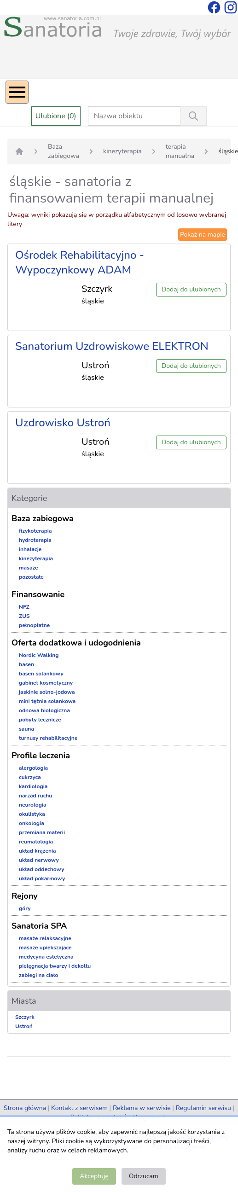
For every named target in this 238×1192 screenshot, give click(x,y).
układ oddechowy (41, 869)
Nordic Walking (38, 655)
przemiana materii (42, 832)
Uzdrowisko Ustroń (62, 422)
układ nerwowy (39, 860)
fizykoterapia (35, 531)
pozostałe (31, 577)
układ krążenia (37, 851)
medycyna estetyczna (46, 956)
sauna (26, 729)
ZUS (24, 616)
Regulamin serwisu (203, 1108)
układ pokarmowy (42, 878)
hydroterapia (35, 540)
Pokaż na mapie (202, 234)
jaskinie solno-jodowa (47, 692)
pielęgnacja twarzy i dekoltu (55, 966)
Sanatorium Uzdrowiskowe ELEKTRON (112, 346)
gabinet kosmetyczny (46, 682)
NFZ (24, 607)
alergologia (33, 768)
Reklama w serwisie (142, 1108)
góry (25, 908)
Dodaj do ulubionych (191, 289)
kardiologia (33, 786)
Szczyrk (25, 1017)
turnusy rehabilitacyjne (48, 738)
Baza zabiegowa (63, 151)
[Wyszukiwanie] (193, 116)
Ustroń (24, 1026)
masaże (28, 567)
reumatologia (36, 841)
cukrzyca (30, 777)
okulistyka (32, 814)
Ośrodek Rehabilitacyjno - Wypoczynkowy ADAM (79, 262)
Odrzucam (143, 1176)
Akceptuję (94, 1176)
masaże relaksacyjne (45, 938)
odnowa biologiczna (44, 710)
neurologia (32, 804)
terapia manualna (180, 151)
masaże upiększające (45, 947)
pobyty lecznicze (40, 719)
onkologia (31, 823)
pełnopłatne (34, 625)
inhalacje (30, 549)
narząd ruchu (35, 795)
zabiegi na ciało (38, 975)
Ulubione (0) (55, 116)
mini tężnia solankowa (47, 701)
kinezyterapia (122, 151)
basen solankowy (41, 673)
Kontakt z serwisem (79, 1108)
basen (26, 664)
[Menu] (17, 92)
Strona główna (25, 1108)
